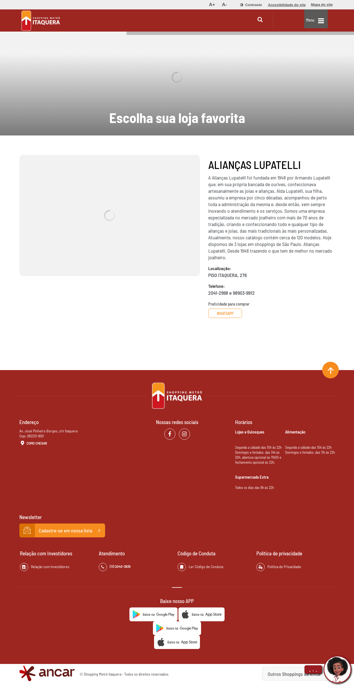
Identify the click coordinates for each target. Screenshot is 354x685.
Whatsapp (229, 313)
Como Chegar (33, 443)
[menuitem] (212, 4)
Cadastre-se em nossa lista (62, 530)
